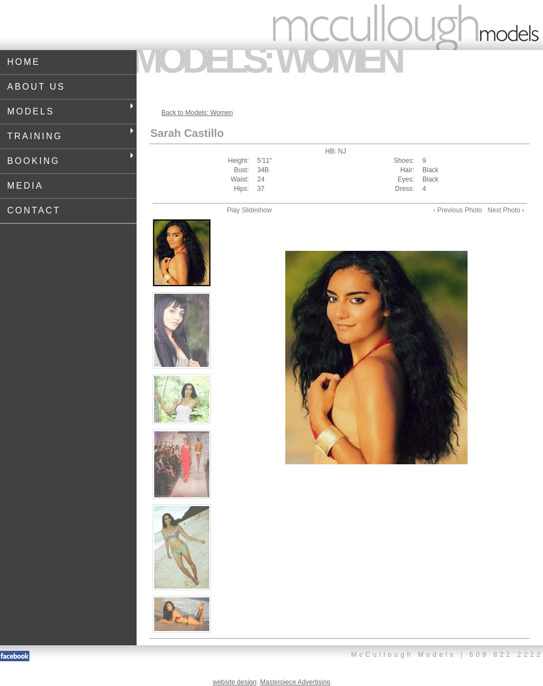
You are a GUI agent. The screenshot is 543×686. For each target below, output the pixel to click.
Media (25, 185)
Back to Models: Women (197, 113)
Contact (34, 210)
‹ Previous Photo (457, 210)
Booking (70, 159)
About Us (36, 86)
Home (23, 62)
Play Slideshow (249, 210)
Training (70, 134)
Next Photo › (505, 210)
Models (70, 109)
